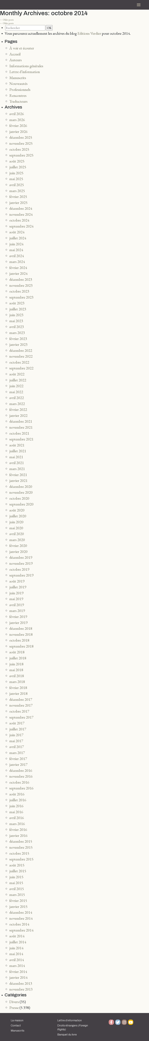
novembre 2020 (21, 492)
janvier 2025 (18, 202)
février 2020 (18, 545)
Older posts (7, 19)
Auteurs (15, 59)
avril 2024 (16, 255)
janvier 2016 (18, 835)
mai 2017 (16, 740)
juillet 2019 (17, 586)
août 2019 (16, 581)
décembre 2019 (20, 557)
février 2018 (18, 687)
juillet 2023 (17, 309)
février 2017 (18, 758)
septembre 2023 (21, 297)
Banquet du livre (67, 1034)
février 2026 (18, 125)
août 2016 (16, 794)
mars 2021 (17, 468)
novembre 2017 (21, 705)
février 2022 (18, 409)
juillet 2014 (17, 941)
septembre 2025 (21, 155)
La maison (17, 1020)
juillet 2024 (17, 237)
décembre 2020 (20, 486)
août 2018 (16, 652)
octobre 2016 (19, 782)
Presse (14, 1007)
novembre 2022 (21, 356)
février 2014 (18, 971)
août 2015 (16, 865)
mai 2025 (16, 178)
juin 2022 (16, 385)
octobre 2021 (19, 433)
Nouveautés (18, 83)
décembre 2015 (20, 841)
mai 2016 (16, 811)
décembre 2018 (20, 628)
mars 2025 (17, 190)
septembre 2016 (21, 788)
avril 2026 (16, 113)
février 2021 (18, 474)
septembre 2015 (21, 859)
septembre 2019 (21, 575)
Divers (14, 1001)
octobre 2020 (19, 498)
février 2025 (18, 196)
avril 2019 (16, 604)
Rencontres (17, 95)
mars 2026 (17, 119)
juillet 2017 (17, 729)
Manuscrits (17, 77)
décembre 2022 (20, 350)
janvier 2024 (18, 273)
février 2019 (18, 616)
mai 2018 (16, 669)
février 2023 (18, 338)
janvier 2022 (18, 415)
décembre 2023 (20, 279)
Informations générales (26, 65)
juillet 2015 (17, 870)
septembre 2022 (21, 368)
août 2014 (16, 935)
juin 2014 (16, 947)
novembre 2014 (21, 918)
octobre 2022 (19, 362)
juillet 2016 (17, 799)
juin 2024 (16, 243)
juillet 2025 (17, 166)
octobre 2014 (19, 924)
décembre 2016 (20, 770)
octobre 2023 (19, 291)
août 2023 (16, 303)
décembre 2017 (20, 699)
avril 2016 (16, 817)
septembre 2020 (21, 504)
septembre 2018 (21, 646)
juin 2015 (16, 876)
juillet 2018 (17, 658)
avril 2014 (16, 959)
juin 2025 (16, 172)
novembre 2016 (21, 776)
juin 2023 (16, 314)
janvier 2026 (18, 131)
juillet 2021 (17, 450)
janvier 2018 (18, 693)
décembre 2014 (20, 912)
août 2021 (16, 445)
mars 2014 (17, 965)
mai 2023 (16, 320)
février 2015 (18, 900)
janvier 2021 (18, 480)
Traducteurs (18, 101)
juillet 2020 (17, 515)
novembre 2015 (21, 847)
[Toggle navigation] (139, 5)
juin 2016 (16, 805)
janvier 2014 (18, 977)
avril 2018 (16, 675)
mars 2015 (17, 894)
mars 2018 (17, 681)
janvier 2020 (18, 551)
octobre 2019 (19, 569)
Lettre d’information (24, 71)
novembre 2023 (21, 285)
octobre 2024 (19, 220)
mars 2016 (17, 823)
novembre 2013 (21, 989)
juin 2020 (16, 521)
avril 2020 (16, 533)
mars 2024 (17, 261)
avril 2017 (16, 746)
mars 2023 (17, 332)
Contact (16, 1025)
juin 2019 (16, 592)
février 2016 (18, 829)
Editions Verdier (89, 33)
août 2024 (16, 232)
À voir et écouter (21, 48)
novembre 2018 (21, 634)
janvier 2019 (18, 622)
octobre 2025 (19, 149)
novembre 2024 (21, 214)
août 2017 (16, 723)
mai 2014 (16, 953)
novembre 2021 (21, 427)
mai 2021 (16, 456)
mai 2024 (16, 249)
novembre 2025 (21, 143)
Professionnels (19, 89)
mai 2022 (16, 391)
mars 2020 (17, 539)
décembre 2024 (20, 208)
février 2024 (18, 267)
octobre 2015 (19, 853)
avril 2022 (16, 397)
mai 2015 (16, 882)
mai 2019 (16, 598)
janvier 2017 (18, 764)
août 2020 (16, 510)
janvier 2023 (18, 344)
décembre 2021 (20, 421)
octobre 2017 (19, 711)
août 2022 (16, 374)
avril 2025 (16, 184)
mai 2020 (16, 527)
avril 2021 (16, 462)
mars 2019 (17, 610)
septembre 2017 (21, 717)
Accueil (15, 54)
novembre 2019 (21, 563)
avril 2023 (16, 326)
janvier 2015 (18, 906)
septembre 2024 (21, 226)
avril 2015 (16, 888)
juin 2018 (16, 663)
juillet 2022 (17, 380)
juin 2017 (16, 734)
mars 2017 (17, 752)
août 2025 (16, 161)
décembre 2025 (20, 137)
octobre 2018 (19, 640)
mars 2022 (17, 403)
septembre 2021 (21, 439)
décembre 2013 (20, 983)
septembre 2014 (21, 930)
